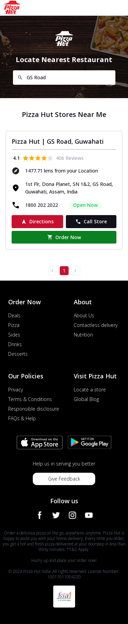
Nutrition (83, 334)
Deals (14, 315)
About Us (84, 315)
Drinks (15, 344)
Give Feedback (64, 478)
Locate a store (90, 389)
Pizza (13, 325)
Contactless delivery (95, 325)
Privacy (15, 389)
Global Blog (86, 399)
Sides (14, 334)
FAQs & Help (22, 418)
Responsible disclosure (33, 408)
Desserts (18, 354)
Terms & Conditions (30, 399)
